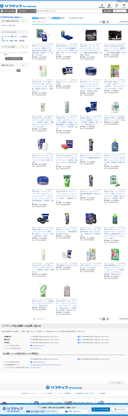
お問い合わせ (37, 348)
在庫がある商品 (8, 25)
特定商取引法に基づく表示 (84, 393)
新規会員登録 (101, 7)
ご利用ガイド (109, 7)
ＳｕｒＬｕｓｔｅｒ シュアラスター (43, 44)
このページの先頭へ (116, 382)
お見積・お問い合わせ (73, 411)
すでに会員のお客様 (102, 409)
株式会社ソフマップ (29, 393)
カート (116, 7)
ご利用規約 (119, 1)
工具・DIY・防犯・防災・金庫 (13, 41)
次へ (44, 22)
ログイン (124, 7)
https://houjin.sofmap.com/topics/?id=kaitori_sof (47, 365)
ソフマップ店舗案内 (64, 393)
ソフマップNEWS (47, 393)
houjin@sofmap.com (38, 345)
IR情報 (126, 1)
